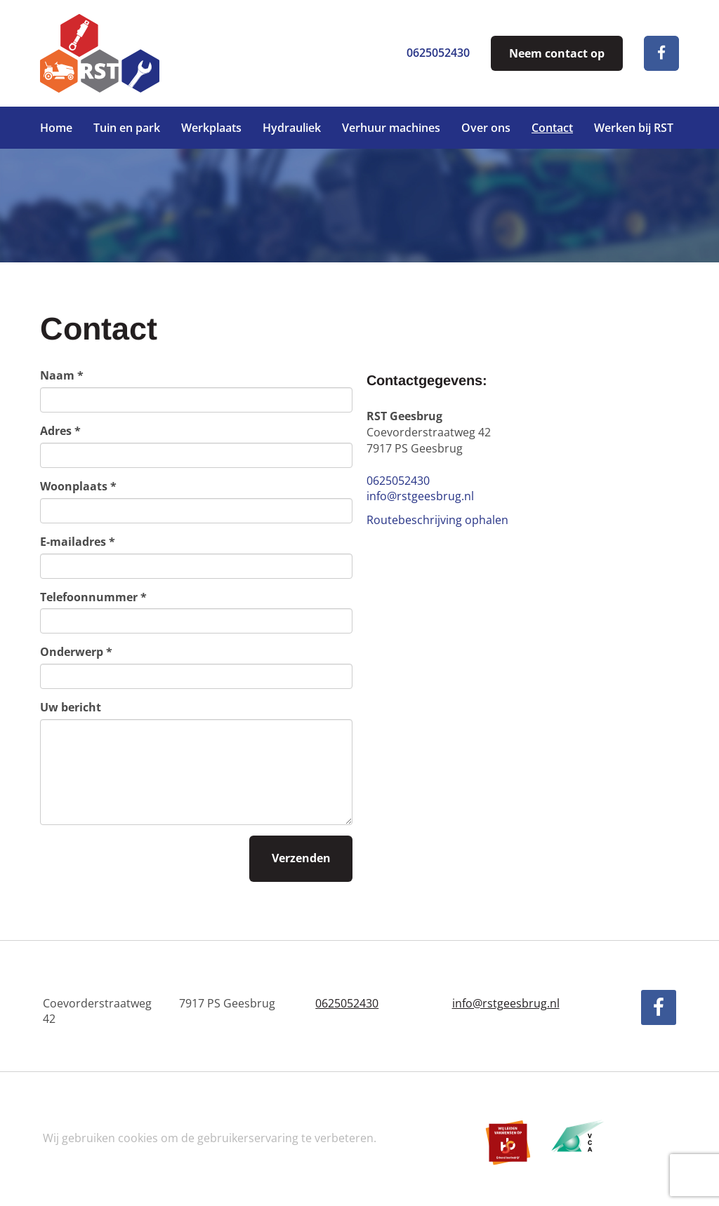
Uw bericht (70, 707)
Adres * (60, 430)
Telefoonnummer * (93, 597)
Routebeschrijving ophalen (437, 520)
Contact (552, 127)
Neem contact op (557, 53)
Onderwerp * (76, 651)
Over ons (485, 127)
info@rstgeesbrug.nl (420, 496)
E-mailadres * (77, 541)
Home (56, 127)
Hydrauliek (292, 127)
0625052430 (438, 52)
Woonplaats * (78, 486)
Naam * (62, 375)
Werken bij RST (633, 127)
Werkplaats (211, 127)
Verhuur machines (391, 127)
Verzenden (301, 858)
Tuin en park (126, 127)
